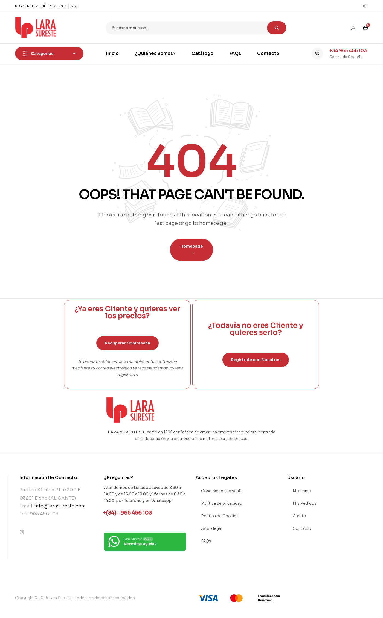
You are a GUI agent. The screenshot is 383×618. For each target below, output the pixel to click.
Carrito (299, 515)
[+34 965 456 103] (317, 53)
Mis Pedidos (305, 503)
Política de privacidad (221, 503)
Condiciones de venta (222, 490)
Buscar (276, 27)
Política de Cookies (220, 515)
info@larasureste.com (60, 506)
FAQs (206, 541)
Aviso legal (211, 528)
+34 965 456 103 (348, 51)
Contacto (302, 528)
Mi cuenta (302, 490)
